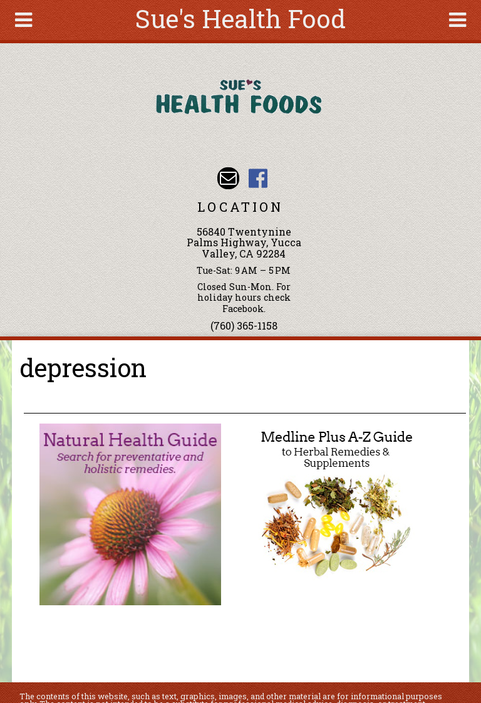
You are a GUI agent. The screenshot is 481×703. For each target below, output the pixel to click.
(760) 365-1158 (243, 325)
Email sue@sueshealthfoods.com (228, 178)
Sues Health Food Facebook (258, 178)
